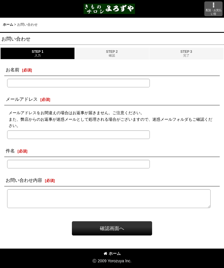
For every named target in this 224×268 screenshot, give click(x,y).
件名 (10, 150)
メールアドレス (22, 99)
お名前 (12, 69)
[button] (213, 8)
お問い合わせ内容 (24, 180)
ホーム (112, 253)
